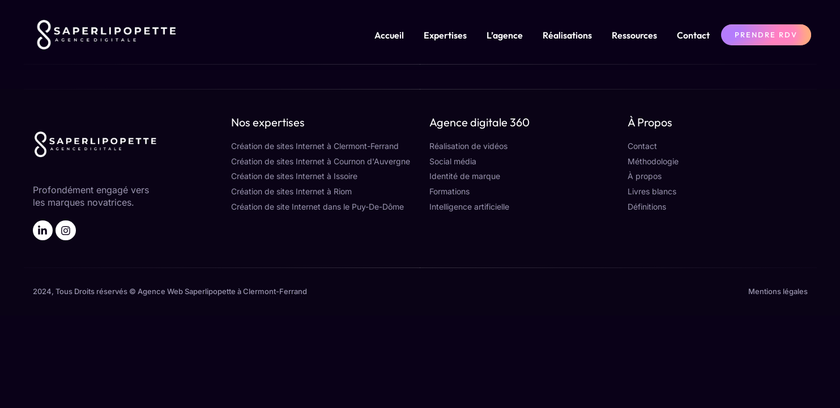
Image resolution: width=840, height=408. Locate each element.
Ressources (634, 35)
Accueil (389, 35)
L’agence (505, 35)
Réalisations (567, 35)
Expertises (445, 35)
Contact (693, 35)
